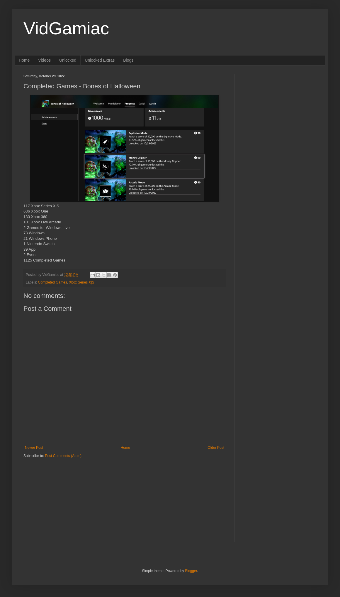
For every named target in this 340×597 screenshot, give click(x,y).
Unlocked (67, 60)
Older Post (216, 448)
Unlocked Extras (100, 60)
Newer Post (34, 448)
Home (24, 60)
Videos (44, 60)
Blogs (128, 60)
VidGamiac (66, 28)
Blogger (191, 571)
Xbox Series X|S (81, 282)
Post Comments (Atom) (63, 456)
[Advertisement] (60, 495)
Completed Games (52, 282)
